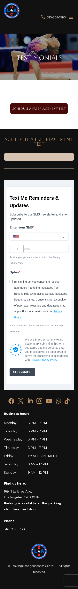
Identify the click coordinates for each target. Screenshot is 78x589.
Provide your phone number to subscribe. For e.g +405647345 (35, 260)
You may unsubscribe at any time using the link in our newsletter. (37, 328)
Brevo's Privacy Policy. (44, 359)
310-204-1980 (56, 17)
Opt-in (14, 272)
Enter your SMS (21, 227)
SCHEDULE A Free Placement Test (39, 108)
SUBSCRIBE (22, 372)
